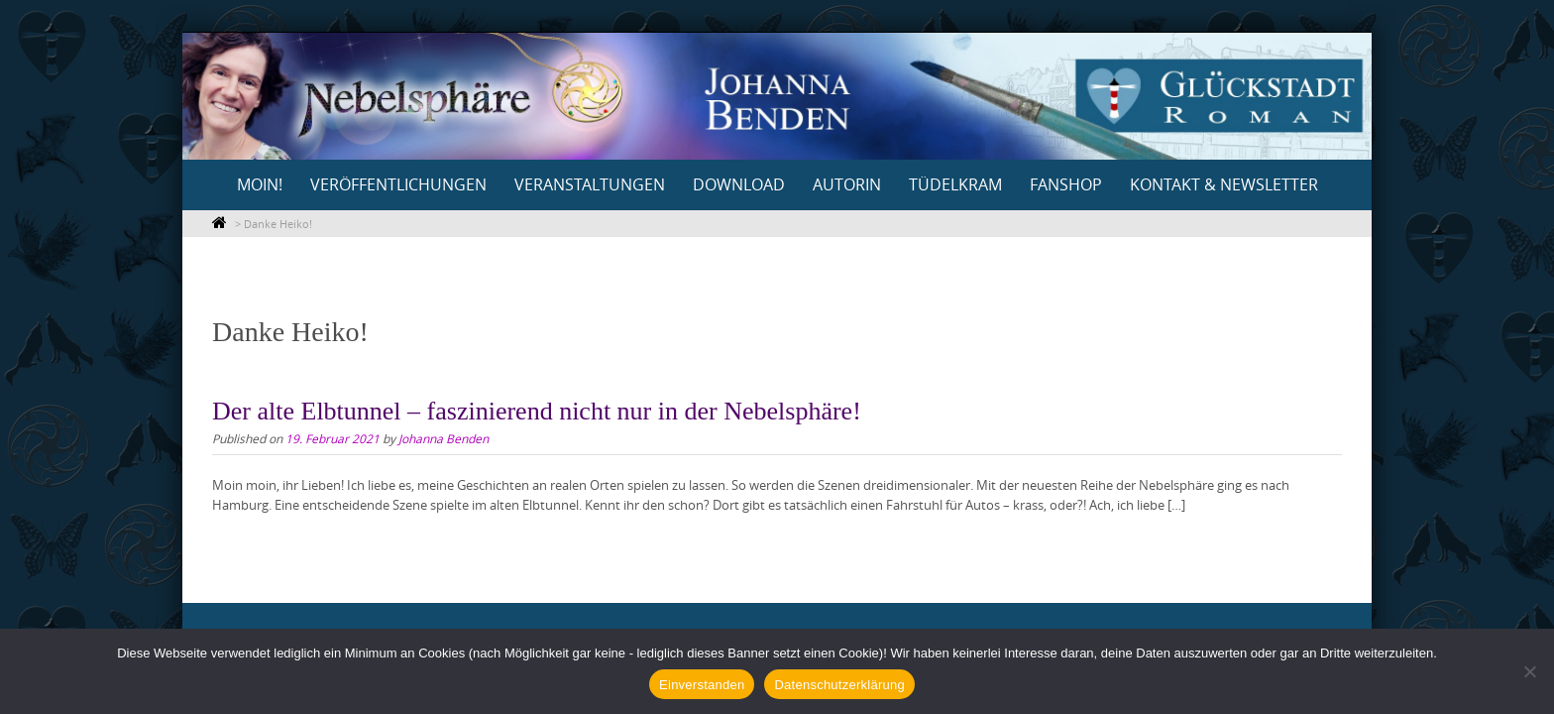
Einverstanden (701, 684)
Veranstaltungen (589, 184)
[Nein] (1529, 671)
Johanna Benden (443, 438)
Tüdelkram (955, 184)
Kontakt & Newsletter (1224, 184)
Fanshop (1066, 184)
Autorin (847, 184)
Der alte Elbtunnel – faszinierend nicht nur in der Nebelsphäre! (536, 411)
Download (739, 184)
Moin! (259, 184)
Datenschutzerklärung (839, 684)
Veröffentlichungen (398, 184)
